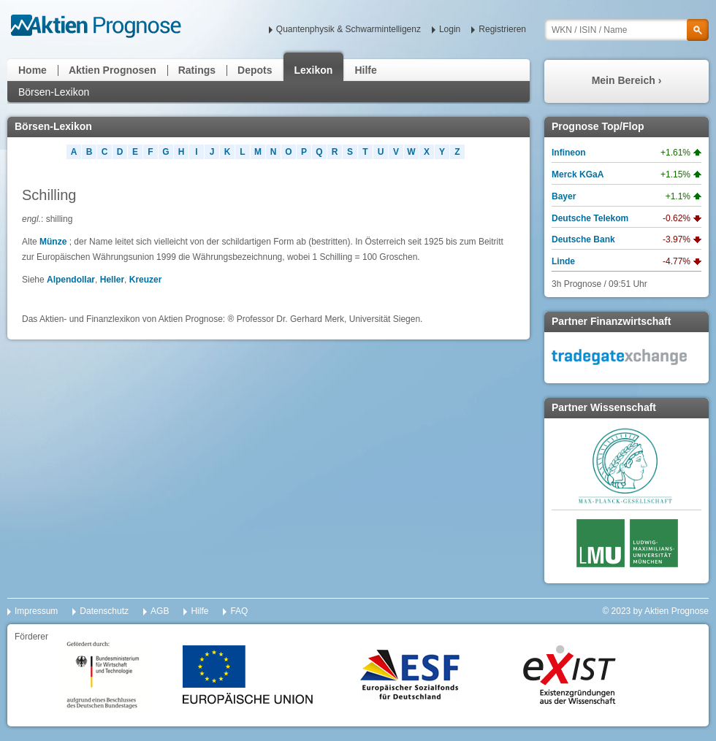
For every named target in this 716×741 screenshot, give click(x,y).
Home (32, 70)
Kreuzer (145, 279)
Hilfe (365, 70)
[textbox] (626, 30)
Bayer (564, 196)
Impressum (36, 611)
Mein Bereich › (627, 80)
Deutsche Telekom (590, 218)
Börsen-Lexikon (53, 92)
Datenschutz (104, 611)
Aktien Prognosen (112, 70)
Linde (563, 261)
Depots (254, 70)
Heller (112, 279)
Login (449, 29)
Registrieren (502, 29)
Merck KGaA (577, 174)
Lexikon (313, 70)
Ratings (197, 70)
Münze (52, 242)
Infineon (569, 152)
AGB (160, 611)
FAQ (239, 611)
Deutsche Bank (583, 239)
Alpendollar (71, 279)
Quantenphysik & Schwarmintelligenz (348, 29)
